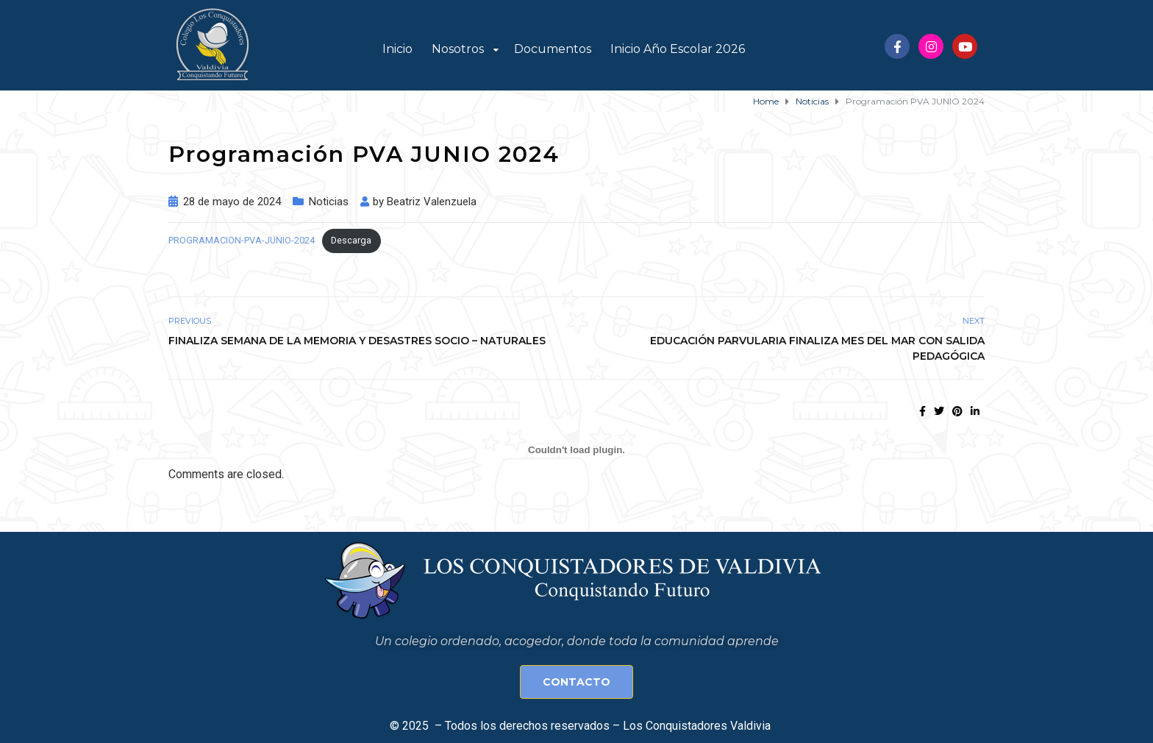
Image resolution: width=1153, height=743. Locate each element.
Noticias (329, 201)
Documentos (552, 49)
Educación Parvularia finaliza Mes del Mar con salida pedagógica (817, 348)
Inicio (397, 49)
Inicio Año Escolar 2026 (677, 49)
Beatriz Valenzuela (431, 201)
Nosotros (458, 49)
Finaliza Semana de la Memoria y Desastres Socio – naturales (357, 340)
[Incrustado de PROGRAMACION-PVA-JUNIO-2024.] (576, 449)
